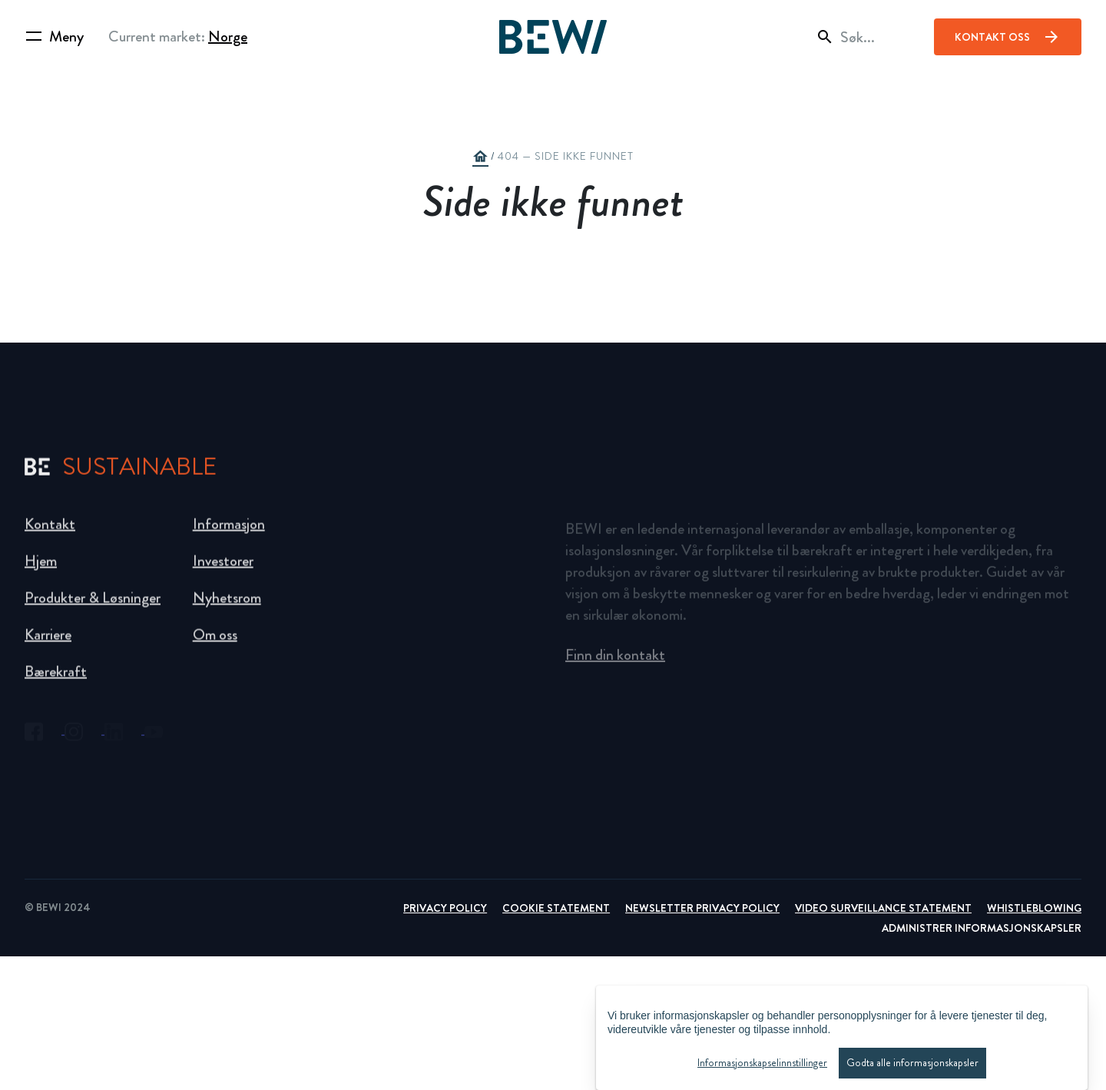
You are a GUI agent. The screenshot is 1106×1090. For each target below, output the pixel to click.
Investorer (223, 568)
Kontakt (50, 531)
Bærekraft (56, 679)
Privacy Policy (445, 908)
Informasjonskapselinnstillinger (762, 1066)
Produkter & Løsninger (93, 605)
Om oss (215, 642)
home (480, 156)
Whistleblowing (1034, 908)
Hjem (41, 568)
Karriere (48, 642)
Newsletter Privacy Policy (702, 908)
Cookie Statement (556, 908)
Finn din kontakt (615, 662)
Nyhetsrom (227, 605)
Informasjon (229, 531)
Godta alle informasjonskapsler (912, 1066)
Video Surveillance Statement (883, 908)
